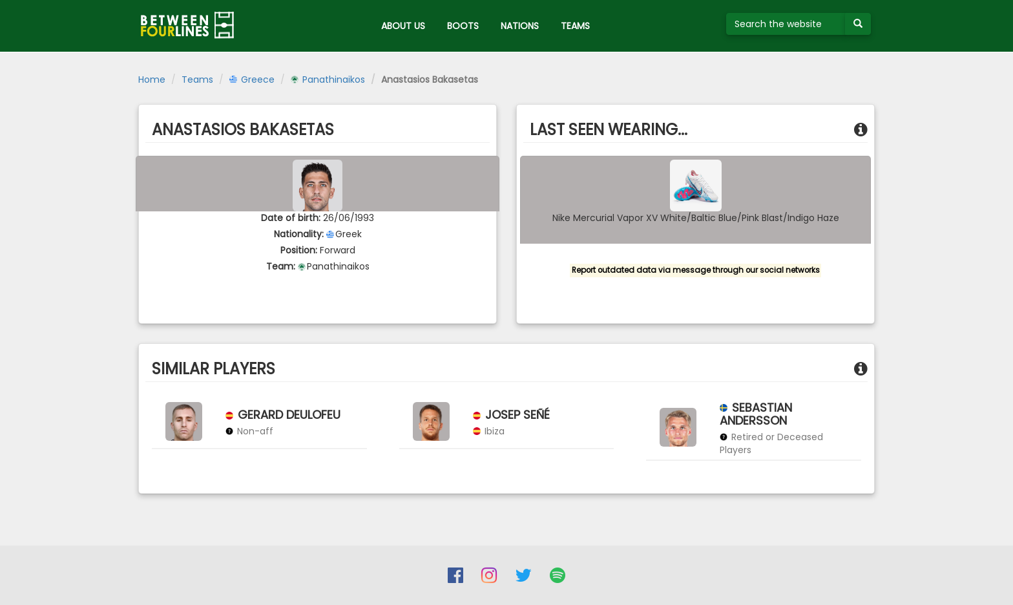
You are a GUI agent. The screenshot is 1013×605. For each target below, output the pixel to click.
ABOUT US (403, 25)
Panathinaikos (328, 79)
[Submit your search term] (858, 24)
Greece (252, 79)
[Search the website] (786, 24)
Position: (298, 250)
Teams (197, 79)
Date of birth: (290, 217)
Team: (280, 266)
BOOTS (463, 25)
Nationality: (299, 234)
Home (151, 79)
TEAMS (575, 25)
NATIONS (520, 25)
